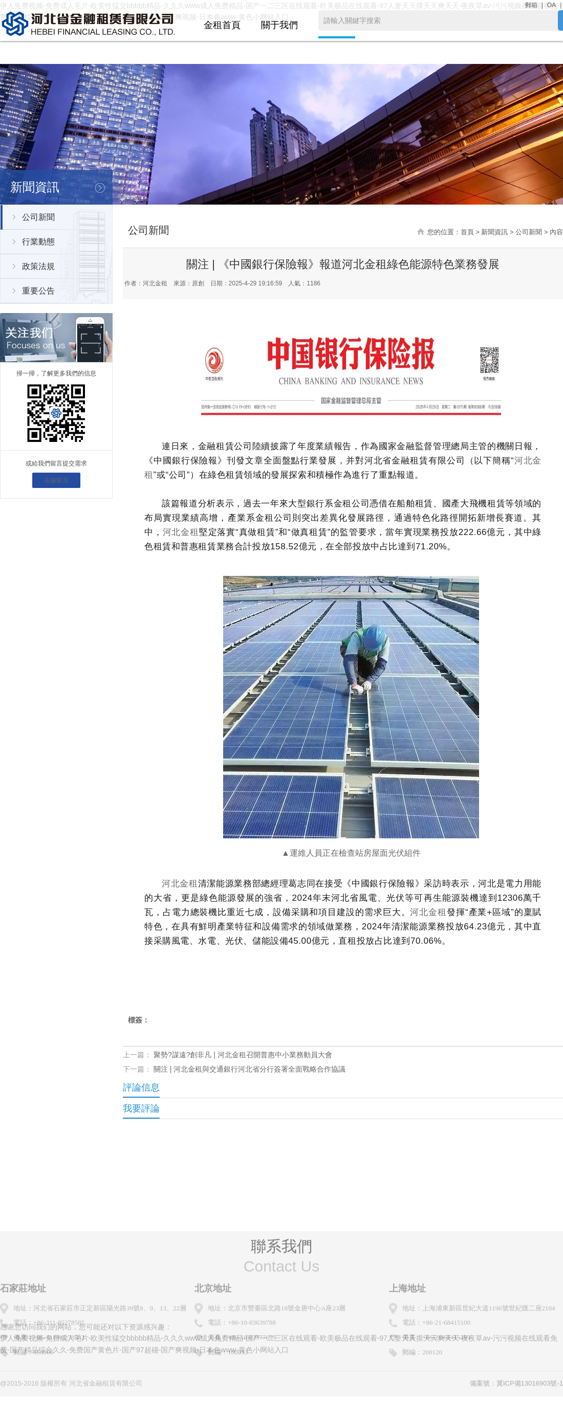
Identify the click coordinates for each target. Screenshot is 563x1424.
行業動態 (38, 241)
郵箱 (531, 5)
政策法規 (38, 266)
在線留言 (56, 480)
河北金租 (181, 532)
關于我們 (279, 25)
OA (551, 5)
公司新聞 (38, 217)
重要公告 (38, 290)
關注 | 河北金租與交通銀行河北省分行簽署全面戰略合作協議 (249, 1069)
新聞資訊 (494, 232)
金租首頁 (222, 25)
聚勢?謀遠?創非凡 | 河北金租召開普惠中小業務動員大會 (243, 1055)
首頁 (467, 232)
